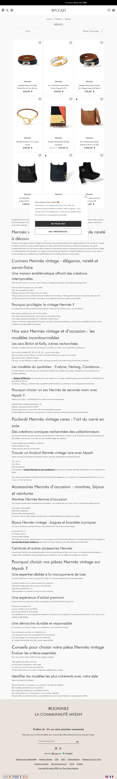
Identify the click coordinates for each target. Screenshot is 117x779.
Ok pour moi (58, 224)
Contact (80, 764)
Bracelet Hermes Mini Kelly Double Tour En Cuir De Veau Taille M (27, 88)
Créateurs (58, 19)
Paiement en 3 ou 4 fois (91, 759)
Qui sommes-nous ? (59, 764)
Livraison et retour (41, 764)
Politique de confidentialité (26, 759)
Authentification (74, 759)
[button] (40, 43)
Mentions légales (45, 759)
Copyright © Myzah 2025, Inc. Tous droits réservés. (58, 768)
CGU (63, 759)
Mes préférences (58, 232)
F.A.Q (72, 764)
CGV (56, 759)
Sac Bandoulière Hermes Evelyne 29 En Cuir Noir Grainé (27, 201)
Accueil (49, 19)
